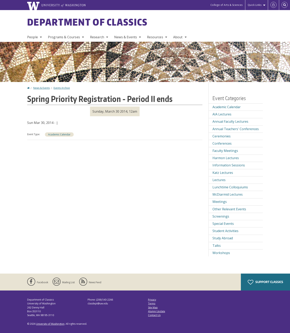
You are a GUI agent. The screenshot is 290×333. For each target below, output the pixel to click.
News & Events (125, 37)
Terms (151, 303)
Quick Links (255, 5)
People (32, 37)
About (178, 37)
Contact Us (154, 315)
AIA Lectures (221, 114)
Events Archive (62, 88)
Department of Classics (87, 22)
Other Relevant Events (229, 209)
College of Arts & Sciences (226, 5)
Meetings (219, 201)
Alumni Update (156, 311)
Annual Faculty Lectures (230, 121)
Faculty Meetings (225, 150)
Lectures (219, 180)
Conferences (222, 143)
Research (97, 37)
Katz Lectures (222, 172)
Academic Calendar (59, 134)
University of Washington (50, 324)
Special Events (223, 223)
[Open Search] (284, 5)
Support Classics (265, 282)
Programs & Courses (64, 37)
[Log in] (273, 5)
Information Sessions (228, 165)
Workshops (221, 253)
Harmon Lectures (225, 158)
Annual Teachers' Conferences (235, 129)
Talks (216, 245)
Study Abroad (222, 238)
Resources (155, 37)
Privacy (152, 299)
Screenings (220, 216)
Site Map (153, 307)
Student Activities (225, 231)
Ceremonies (221, 136)
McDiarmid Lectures (227, 194)
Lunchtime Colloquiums (230, 187)
